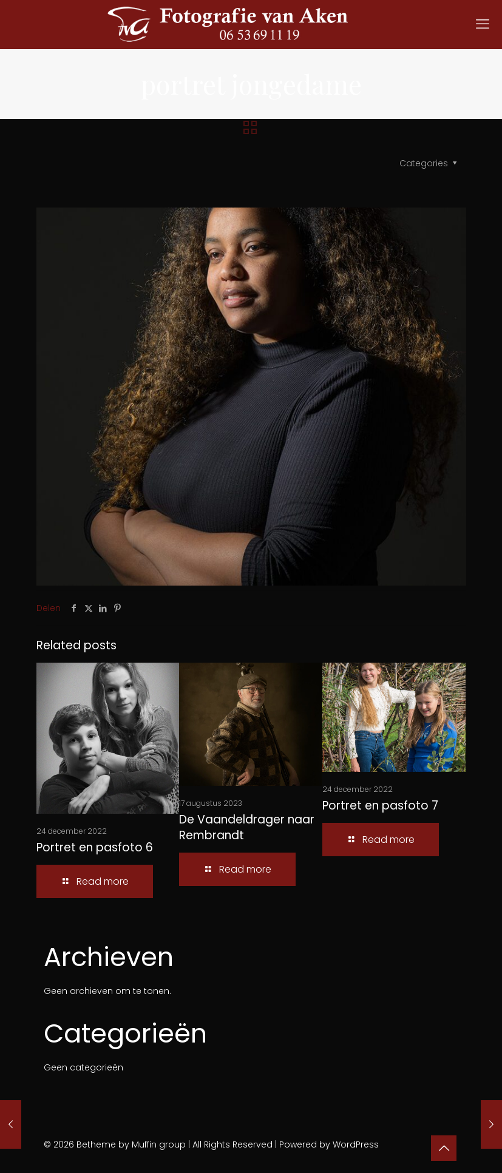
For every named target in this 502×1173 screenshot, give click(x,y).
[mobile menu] (482, 24)
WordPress (356, 1144)
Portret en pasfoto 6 (94, 847)
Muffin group (159, 1144)
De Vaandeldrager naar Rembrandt (246, 827)
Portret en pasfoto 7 (380, 805)
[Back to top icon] (443, 1148)
